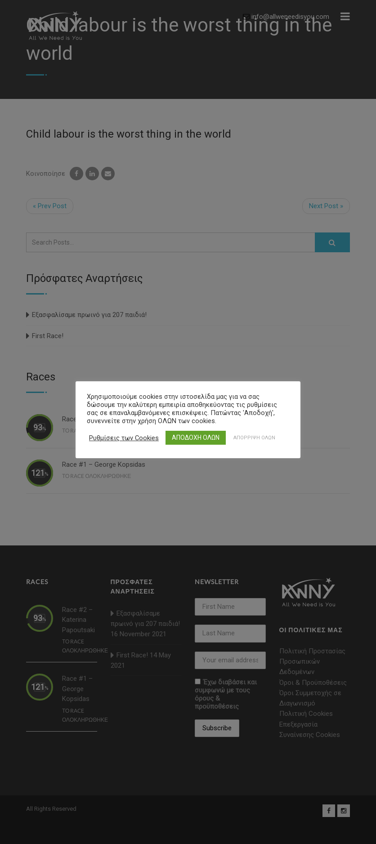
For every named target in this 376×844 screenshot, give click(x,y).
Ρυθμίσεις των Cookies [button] (124, 438)
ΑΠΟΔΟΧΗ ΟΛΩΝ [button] (195, 437)
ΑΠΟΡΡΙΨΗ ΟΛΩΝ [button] (254, 438)
